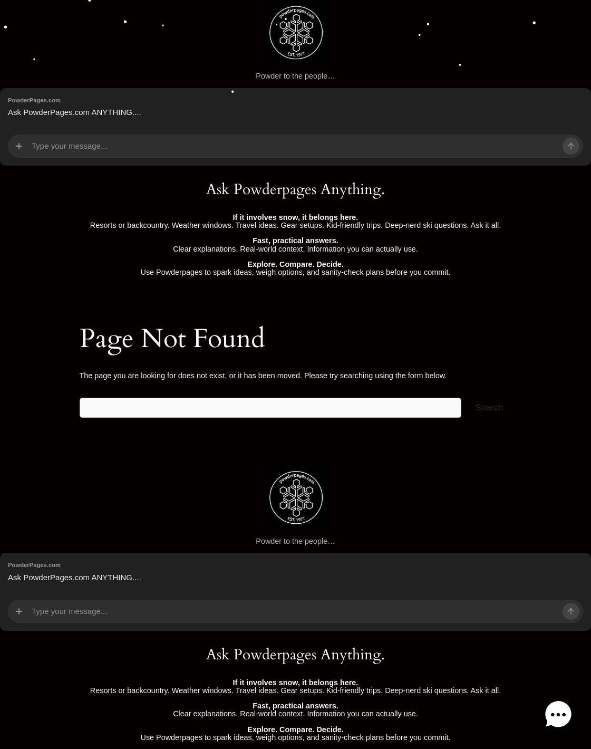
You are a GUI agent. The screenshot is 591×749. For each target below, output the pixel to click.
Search (489, 407)
